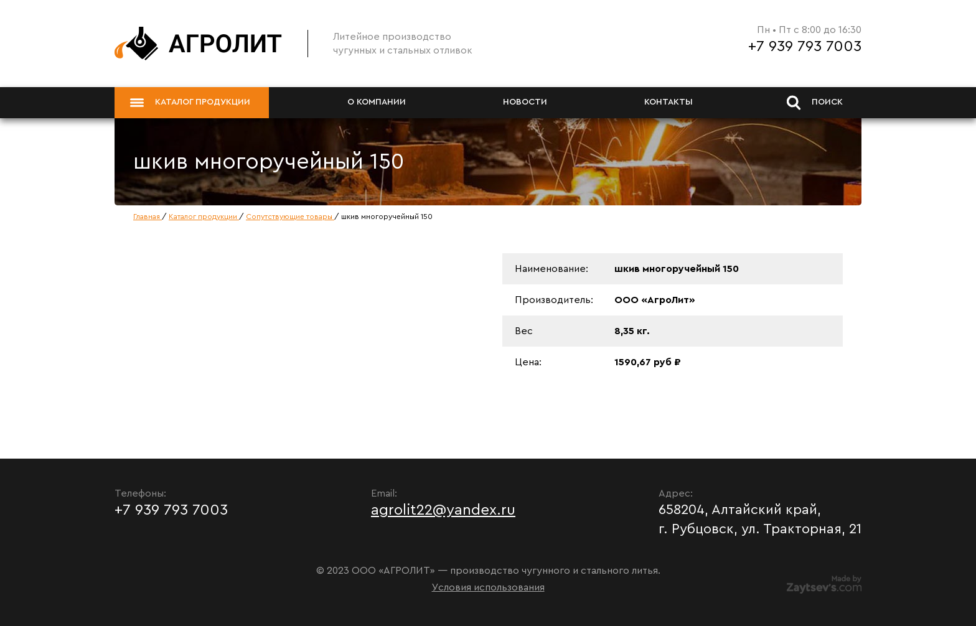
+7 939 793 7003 (804, 46)
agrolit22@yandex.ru (443, 510)
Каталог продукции (190, 102)
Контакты (668, 102)
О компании (376, 102)
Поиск (815, 102)
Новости (525, 102)
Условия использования (488, 587)
